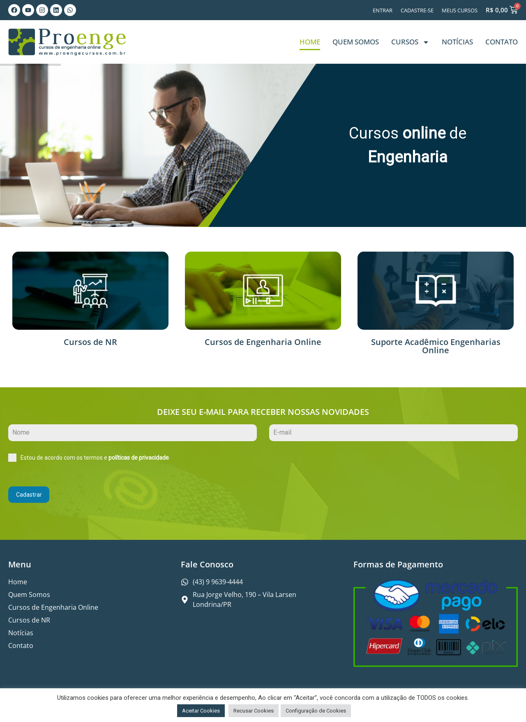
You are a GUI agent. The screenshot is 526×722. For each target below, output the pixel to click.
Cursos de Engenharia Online (263, 341)
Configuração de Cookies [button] (316, 711)
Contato (501, 41)
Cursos (410, 42)
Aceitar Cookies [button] (201, 711)
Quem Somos (355, 41)
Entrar (382, 10)
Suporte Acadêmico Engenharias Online (436, 346)
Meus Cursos (460, 10)
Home (310, 41)
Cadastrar (29, 494)
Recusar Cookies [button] (253, 711)
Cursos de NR (90, 341)
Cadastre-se (417, 10)
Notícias (457, 41)
